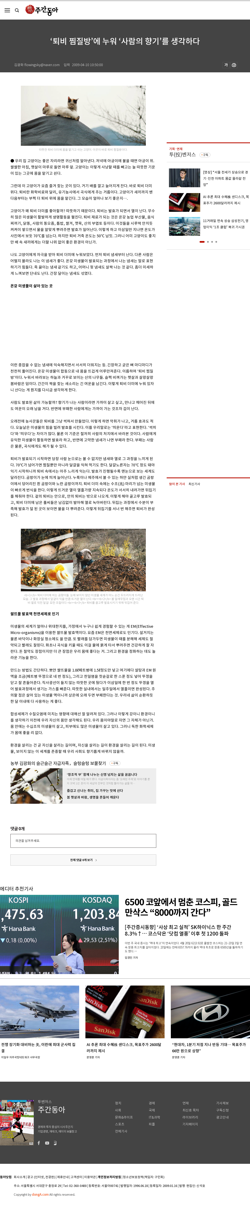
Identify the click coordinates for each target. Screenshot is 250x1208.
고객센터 (76, 1177)
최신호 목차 (190, 1110)
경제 (152, 1103)
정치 (118, 1103)
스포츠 (119, 1124)
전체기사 (121, 1131)
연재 (185, 1103)
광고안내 (222, 1117)
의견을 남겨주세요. (27, 841)
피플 (152, 1124)
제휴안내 (63, 1177)
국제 (152, 1110)
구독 (115, 763)
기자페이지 (190, 1124)
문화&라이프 (124, 1117)
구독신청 (222, 1110)
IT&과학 (154, 1117)
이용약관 (90, 1177)
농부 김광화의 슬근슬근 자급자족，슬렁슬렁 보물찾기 (58, 763)
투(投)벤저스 (182, 154)
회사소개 (19, 1177)
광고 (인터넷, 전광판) (41, 1177)
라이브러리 (190, 1117)
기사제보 (222, 1103)
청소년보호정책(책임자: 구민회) (143, 1177)
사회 (118, 1110)
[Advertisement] (68, 324)
